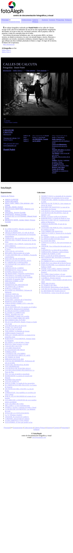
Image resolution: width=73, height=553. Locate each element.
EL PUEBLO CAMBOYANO (15, 312)
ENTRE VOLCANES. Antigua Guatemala (55, 268)
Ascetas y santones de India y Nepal (60, 161)
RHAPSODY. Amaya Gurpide (15, 214)
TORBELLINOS (10, 352)
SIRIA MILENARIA (48, 283)
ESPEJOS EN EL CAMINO (14, 268)
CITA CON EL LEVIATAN (14, 251)
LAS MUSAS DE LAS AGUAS (15, 326)
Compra (52, 20)
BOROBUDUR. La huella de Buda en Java (55, 218)
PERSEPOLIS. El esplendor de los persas (55, 198)
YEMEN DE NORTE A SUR (51, 254)
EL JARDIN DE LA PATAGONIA (16, 262)
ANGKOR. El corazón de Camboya (17, 417)
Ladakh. (55, 165)
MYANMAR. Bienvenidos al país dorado (55, 287)
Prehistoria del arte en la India (59, 146)
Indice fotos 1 (6, 50)
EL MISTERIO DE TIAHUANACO (53, 291)
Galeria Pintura (39, 428)
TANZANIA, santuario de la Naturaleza (18, 299)
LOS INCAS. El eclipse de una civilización (55, 289)
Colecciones (26, 20)
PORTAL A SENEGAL (12, 288)
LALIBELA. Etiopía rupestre (51, 278)
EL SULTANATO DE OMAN (15, 350)
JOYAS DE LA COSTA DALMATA (17, 413)
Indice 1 (26, 139)
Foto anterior (30, 70)
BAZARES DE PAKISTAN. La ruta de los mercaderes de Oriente (55, 208)
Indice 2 (26, 141)
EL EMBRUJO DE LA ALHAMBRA (53, 261)
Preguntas (60, 20)
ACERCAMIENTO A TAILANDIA (17, 420)
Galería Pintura (35, 21)
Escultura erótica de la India (61, 150)
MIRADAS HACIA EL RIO (14, 359)
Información (7, 70)
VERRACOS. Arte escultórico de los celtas (19, 238)
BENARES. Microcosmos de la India (17, 253)
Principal (5, 20)
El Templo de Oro (58, 164)
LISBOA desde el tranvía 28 (14, 333)
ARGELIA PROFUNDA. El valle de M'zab (19, 233)
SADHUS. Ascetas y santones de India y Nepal (20, 407)
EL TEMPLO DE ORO (49, 285)
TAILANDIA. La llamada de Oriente (17, 331)
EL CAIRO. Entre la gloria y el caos (53, 274)
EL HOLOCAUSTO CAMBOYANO (17, 311)
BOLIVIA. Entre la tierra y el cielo (16, 344)
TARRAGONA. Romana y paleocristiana (55, 252)
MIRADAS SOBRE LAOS (14, 281)
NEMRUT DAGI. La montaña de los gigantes (56, 196)
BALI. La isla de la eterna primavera (53, 255)
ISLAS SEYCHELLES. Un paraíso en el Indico (21, 307)
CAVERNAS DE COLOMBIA (15, 353)
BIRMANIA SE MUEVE (13, 296)
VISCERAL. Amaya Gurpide (15, 212)
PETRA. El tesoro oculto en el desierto (54, 216)
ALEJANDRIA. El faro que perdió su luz (18, 422)
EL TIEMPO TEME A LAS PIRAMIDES (55, 237)
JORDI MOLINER (11, 201)
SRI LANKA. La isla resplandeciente (17, 405)
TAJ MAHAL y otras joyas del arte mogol (55, 293)
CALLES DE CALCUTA (8, 131)
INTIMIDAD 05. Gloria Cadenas (16, 270)
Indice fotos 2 (6, 52)
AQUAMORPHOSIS (12, 366)
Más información (8, 44)
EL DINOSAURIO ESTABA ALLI (53, 239)
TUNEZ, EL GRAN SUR (13, 327)
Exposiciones (15, 22)
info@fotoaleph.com (39, 437)
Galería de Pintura (7, 196)
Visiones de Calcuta (10, 138)
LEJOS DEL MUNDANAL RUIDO (17, 365)
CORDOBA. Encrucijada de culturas (17, 419)
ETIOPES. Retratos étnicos (14, 272)
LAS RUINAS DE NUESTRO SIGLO (18, 368)
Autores (45, 20)
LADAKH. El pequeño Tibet (14, 279)
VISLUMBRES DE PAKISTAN (52, 231)
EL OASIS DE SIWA (48, 241)
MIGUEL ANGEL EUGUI (14, 207)
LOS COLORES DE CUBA (14, 404)
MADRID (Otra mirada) (13, 379)
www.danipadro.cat (9, 145)
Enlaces (68, 20)
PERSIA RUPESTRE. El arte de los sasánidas (56, 276)
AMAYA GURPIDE (11, 199)
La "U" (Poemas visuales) (13, 415)
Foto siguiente (42, 70)
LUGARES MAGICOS (13, 348)
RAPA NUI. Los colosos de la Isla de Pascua (56, 263)
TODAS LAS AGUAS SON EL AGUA (18, 260)
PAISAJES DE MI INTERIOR (15, 259)
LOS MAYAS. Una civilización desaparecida (56, 211)
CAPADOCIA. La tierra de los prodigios (54, 250)
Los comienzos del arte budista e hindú (61, 141)
